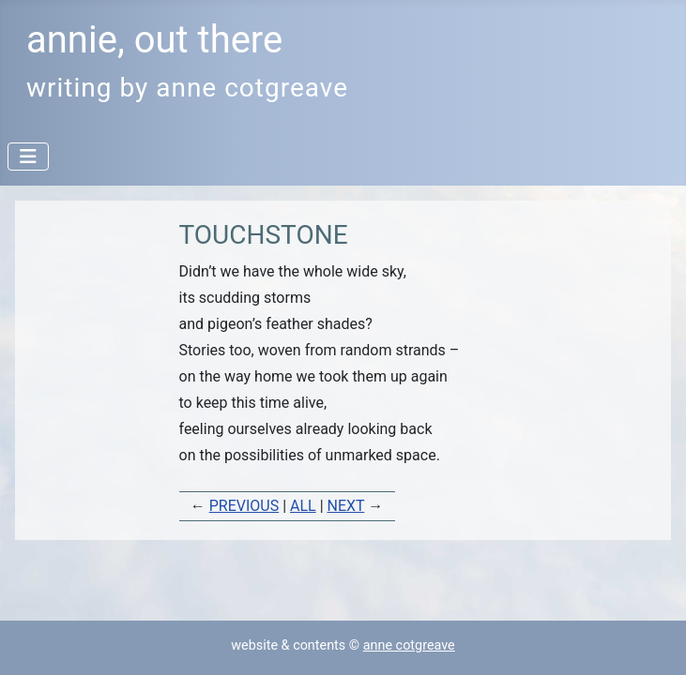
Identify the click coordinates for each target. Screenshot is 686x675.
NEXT (346, 506)
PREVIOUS (244, 506)
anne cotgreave (409, 645)
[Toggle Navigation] (28, 156)
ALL (303, 506)
